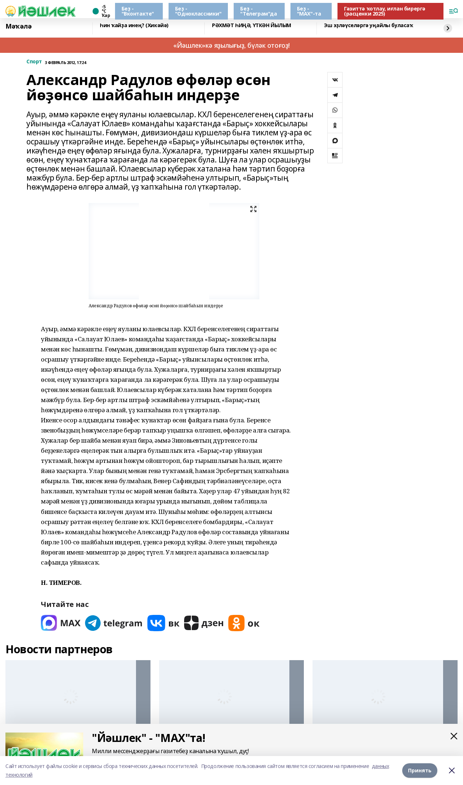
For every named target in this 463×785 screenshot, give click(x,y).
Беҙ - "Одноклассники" (198, 11)
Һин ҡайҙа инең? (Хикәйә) (134, 25)
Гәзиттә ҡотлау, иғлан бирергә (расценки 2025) (384, 11)
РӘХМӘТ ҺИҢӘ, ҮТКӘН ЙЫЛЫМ (251, 25)
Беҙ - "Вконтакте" (138, 11)
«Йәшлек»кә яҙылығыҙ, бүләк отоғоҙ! (231, 45)
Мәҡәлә (18, 26)
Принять (420, 770)
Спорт (34, 62)
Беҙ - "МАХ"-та (309, 11)
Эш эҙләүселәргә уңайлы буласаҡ (368, 25)
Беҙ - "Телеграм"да (258, 11)
